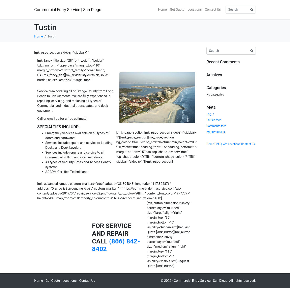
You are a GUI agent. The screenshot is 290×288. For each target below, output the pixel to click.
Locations (194, 9)
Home (162, 9)
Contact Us (213, 9)
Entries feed (213, 120)
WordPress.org (215, 131)
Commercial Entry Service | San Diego (67, 9)
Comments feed (216, 126)
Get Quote (177, 9)
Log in (210, 114)
